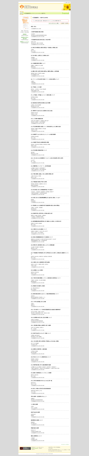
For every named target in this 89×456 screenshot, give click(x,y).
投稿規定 (24, 34)
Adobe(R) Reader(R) (34, 448)
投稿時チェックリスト (24, 41)
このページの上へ (65, 444)
